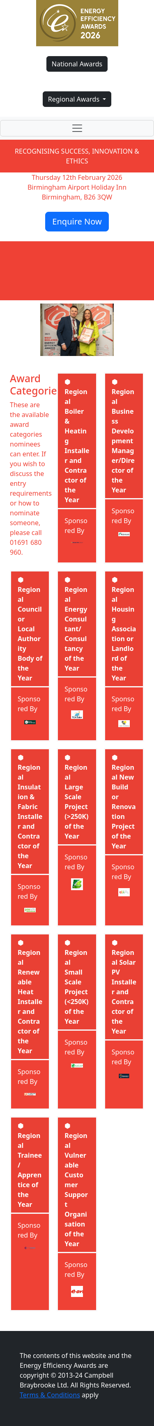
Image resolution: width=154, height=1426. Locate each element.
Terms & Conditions (50, 1394)
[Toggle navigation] (77, 128)
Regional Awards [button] (74, 99)
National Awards (77, 63)
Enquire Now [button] (76, 221)
